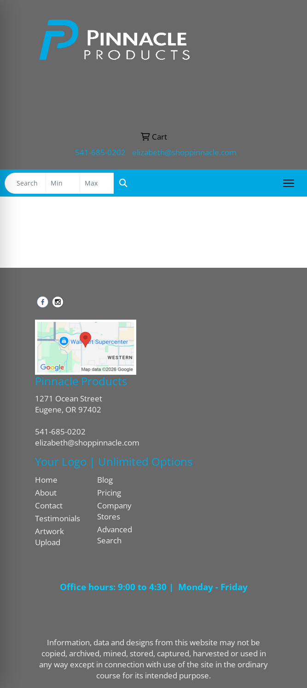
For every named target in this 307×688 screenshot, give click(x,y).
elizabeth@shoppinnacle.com (184, 152)
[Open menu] (288, 183)
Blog (105, 479)
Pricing (109, 492)
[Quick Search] (25, 183)
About (46, 492)
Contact (49, 505)
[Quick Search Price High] (97, 183)
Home (46, 479)
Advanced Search (114, 535)
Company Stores (114, 511)
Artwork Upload (49, 536)
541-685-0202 (100, 152)
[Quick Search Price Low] (63, 183)
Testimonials (57, 518)
